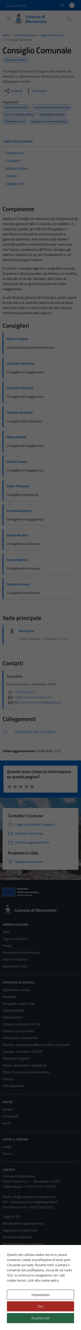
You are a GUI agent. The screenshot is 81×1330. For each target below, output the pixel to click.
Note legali (10, 1264)
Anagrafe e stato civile (19, 1003)
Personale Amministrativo (21, 952)
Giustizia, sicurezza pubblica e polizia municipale (36, 1044)
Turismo (8, 1078)
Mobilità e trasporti (16, 1058)
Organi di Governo (15, 938)
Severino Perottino (21, 363)
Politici (7, 945)
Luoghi (7, 1146)
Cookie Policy (12, 1257)
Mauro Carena (17, 338)
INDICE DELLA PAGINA (40, 141)
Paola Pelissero (18, 486)
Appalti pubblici (13, 1010)
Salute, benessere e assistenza (25, 1065)
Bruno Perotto (17, 535)
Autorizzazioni (12, 1017)
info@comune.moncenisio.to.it (34, 1196)
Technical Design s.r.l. (32, 1318)
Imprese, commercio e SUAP (23, 1051)
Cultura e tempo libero (18, 1030)
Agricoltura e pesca (16, 989)
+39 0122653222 (22, 692)
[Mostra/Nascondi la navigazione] (8, 18)
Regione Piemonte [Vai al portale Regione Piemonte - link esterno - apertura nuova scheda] (16, 6)
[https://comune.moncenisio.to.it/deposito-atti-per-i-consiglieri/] (40, 732)
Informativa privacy (16, 1250)
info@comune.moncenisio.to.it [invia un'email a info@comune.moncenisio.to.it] (29, 697)
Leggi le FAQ (12, 1216)
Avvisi (7, 1123)
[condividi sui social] (13, 90)
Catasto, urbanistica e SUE (21, 1024)
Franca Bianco (17, 559)
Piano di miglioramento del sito (25, 1278)
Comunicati (11, 1116)
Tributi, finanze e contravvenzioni (26, 1072)
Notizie (8, 1109)
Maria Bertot (16, 436)
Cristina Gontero (19, 510)
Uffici (6, 931)
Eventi (7, 1153)
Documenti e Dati (15, 966)
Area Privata (11, 1294)
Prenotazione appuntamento (23, 1223)
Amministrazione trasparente (23, 1243)
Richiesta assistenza (17, 1237)
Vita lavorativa (13, 1085)
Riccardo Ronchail (20, 387)
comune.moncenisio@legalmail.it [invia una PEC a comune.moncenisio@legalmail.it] (41, 702)
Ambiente (10, 996)
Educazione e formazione (20, 1037)
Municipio (26, 630)
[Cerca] (69, 19)
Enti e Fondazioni (15, 959)
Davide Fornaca (18, 584)
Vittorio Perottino (20, 412)
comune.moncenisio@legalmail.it (33, 1201)
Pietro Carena (17, 461)
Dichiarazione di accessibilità (23, 1271)
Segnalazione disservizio (20, 1230)
